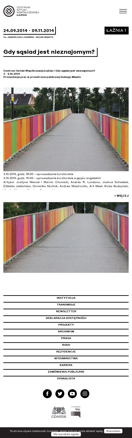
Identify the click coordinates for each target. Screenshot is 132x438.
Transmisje (85, 304)
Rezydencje (66, 351)
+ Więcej (121, 195)
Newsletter (66, 311)
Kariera (66, 365)
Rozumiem (113, 431)
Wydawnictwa (66, 358)
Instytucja (66, 297)
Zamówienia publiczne (76, 371)
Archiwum (66, 331)
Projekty (66, 324)
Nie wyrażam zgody (66, 434)
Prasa (66, 338)
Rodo (66, 344)
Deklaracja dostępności (66, 318)
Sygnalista (66, 378)
